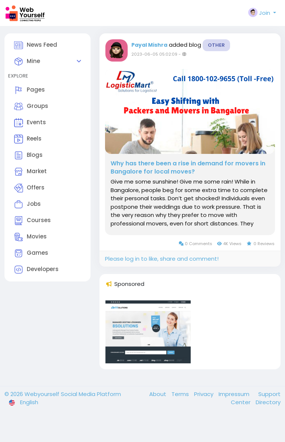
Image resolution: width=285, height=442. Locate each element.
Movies (30, 236)
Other (216, 45)
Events (30, 122)
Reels (28, 139)
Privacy (204, 394)
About (158, 394)
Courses (32, 220)
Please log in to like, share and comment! (162, 259)
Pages (29, 90)
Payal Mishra (149, 45)
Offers (29, 188)
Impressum (235, 394)
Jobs (27, 204)
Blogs (28, 155)
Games (31, 253)
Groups (31, 106)
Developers (36, 269)
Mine (27, 61)
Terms (180, 394)
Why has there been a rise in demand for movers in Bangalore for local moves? (188, 167)
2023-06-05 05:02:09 (154, 54)
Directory (268, 402)
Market (30, 171)
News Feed (35, 45)
